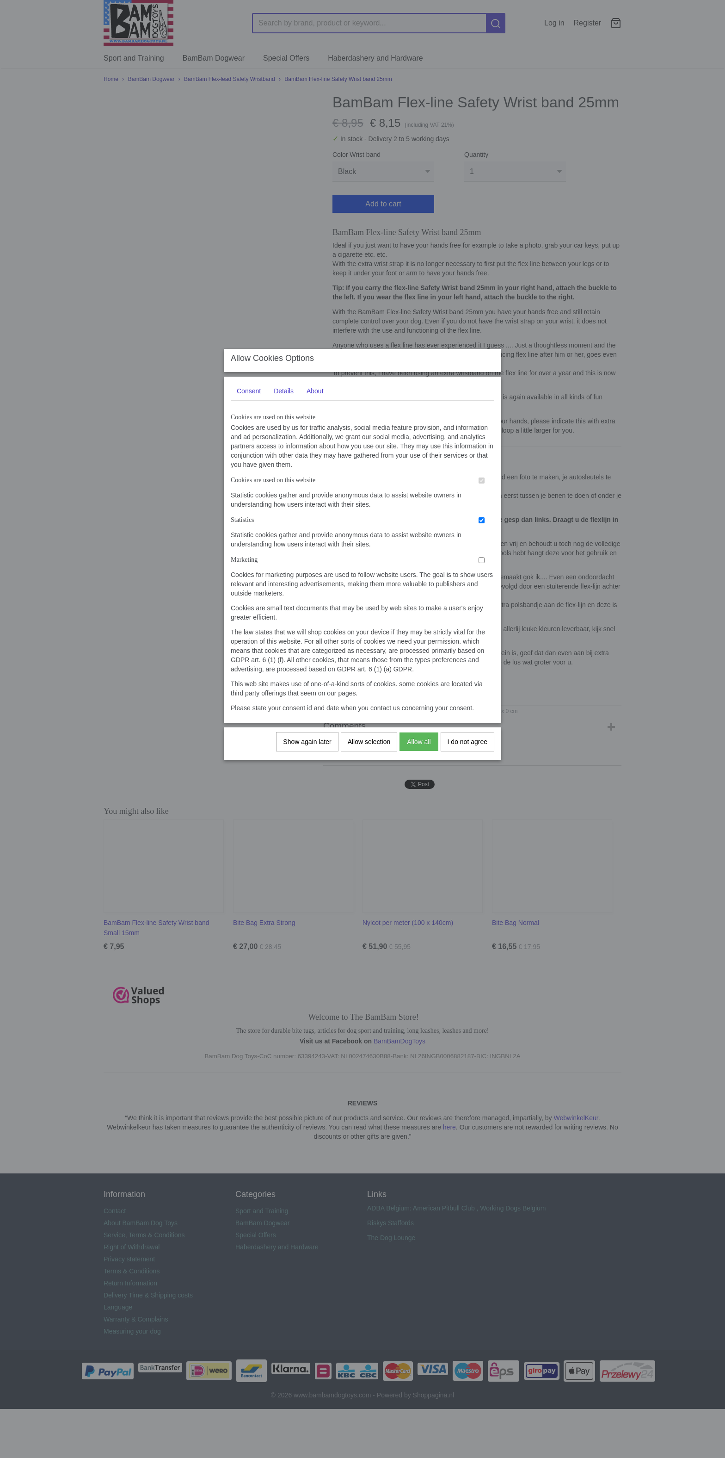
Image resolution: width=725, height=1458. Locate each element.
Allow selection (369, 750)
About (315, 399)
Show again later (307, 750)
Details (284, 399)
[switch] (482, 489)
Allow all (418, 750)
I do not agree (467, 750)
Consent (249, 399)
